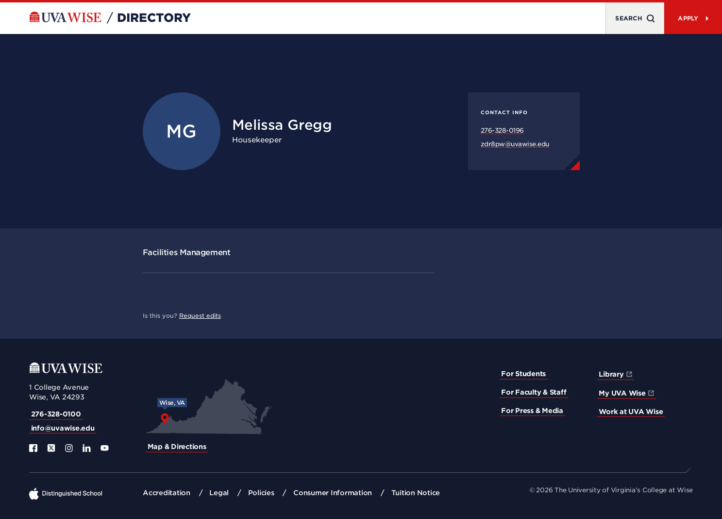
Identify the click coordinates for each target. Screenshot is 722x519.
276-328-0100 (56, 414)
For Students (523, 374)
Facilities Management (187, 252)
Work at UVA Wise (631, 411)
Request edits (200, 315)
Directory (154, 18)
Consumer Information (332, 493)
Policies (261, 493)
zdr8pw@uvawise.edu (515, 144)
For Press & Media (532, 411)
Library (611, 374)
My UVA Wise (622, 393)
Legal (219, 493)
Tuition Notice (415, 493)
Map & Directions (177, 446)
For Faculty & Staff (533, 392)
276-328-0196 (502, 130)
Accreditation (166, 493)
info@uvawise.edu (63, 428)
